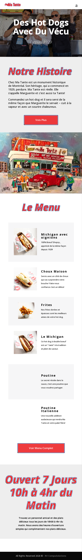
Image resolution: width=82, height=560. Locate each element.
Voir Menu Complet (41, 448)
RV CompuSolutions (55, 555)
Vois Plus (41, 120)
